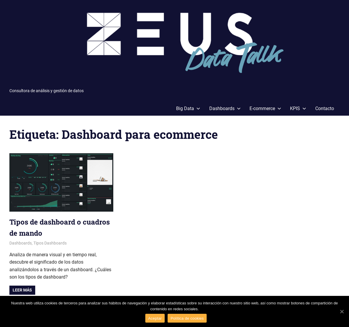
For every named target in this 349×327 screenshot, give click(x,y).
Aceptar (155, 318)
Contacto (324, 108)
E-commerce (265, 108)
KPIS (298, 108)
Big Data (188, 108)
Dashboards (225, 108)
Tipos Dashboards (50, 243)
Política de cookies (187, 318)
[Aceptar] (342, 311)
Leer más (22, 290)
